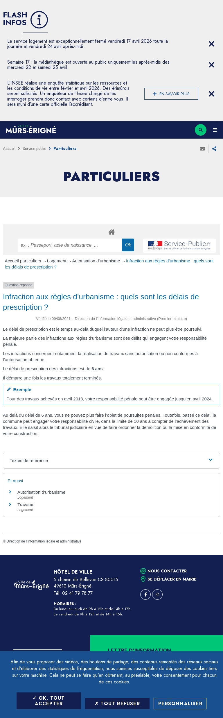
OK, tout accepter (49, 701)
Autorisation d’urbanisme (96, 260)
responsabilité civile (80, 421)
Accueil (9, 148)
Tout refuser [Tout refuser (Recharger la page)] (117, 703)
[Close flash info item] (211, 44)
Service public (34, 148)
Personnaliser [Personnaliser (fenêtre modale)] (180, 703)
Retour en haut (208, 555)
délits (136, 338)
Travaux (25, 504)
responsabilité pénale (117, 398)
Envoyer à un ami (202, 148)
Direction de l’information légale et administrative (43, 541)
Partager (214, 148)
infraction (140, 329)
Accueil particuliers (23, 260)
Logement (57, 260)
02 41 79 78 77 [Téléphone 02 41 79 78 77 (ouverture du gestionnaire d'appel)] (77, 593)
